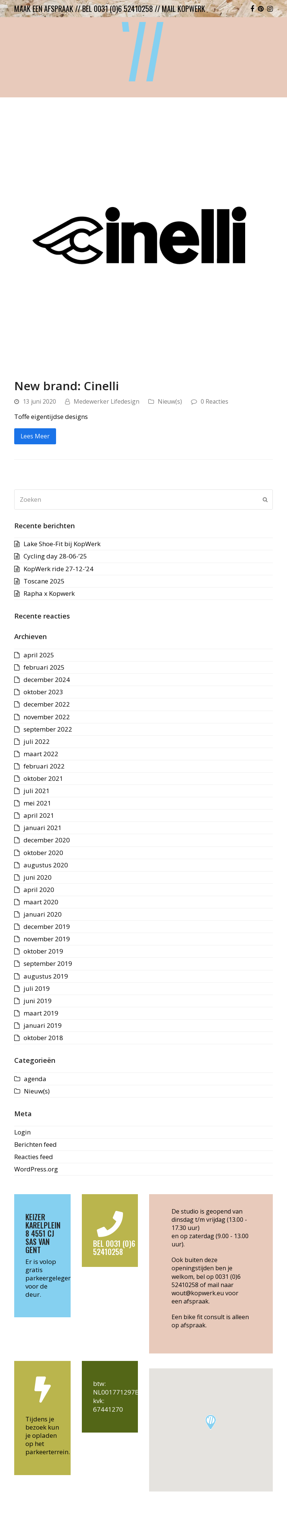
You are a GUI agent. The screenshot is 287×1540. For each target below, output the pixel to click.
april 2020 (39, 889)
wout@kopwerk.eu (198, 1293)
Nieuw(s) (170, 401)
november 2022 (47, 717)
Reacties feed (33, 1156)
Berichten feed (35, 1144)
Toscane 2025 (44, 581)
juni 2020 (38, 877)
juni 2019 (38, 1000)
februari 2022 (44, 766)
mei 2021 (37, 803)
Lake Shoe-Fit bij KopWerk (62, 543)
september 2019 (48, 963)
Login (22, 1132)
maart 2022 (41, 753)
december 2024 (47, 679)
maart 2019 (41, 1013)
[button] (210, 1422)
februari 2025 (44, 667)
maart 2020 (41, 902)
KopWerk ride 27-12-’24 (58, 568)
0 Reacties (214, 401)
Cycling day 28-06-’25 (55, 556)
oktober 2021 (43, 778)
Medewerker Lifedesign (106, 401)
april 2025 (39, 655)
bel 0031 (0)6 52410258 (117, 8)
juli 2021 (37, 790)
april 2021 (39, 815)
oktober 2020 (43, 852)
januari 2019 (43, 1025)
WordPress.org (36, 1169)
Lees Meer (35, 436)
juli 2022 (37, 741)
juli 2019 (37, 988)
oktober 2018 (43, 1037)
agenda (35, 1078)
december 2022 (47, 704)
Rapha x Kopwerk (49, 593)
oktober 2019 (43, 951)
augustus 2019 (46, 976)
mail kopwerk (183, 8)
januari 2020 (43, 914)
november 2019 (47, 939)
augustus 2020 (46, 865)
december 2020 (47, 840)
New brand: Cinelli (66, 386)
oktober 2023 (43, 692)
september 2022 (48, 729)
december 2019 (47, 926)
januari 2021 (43, 827)
